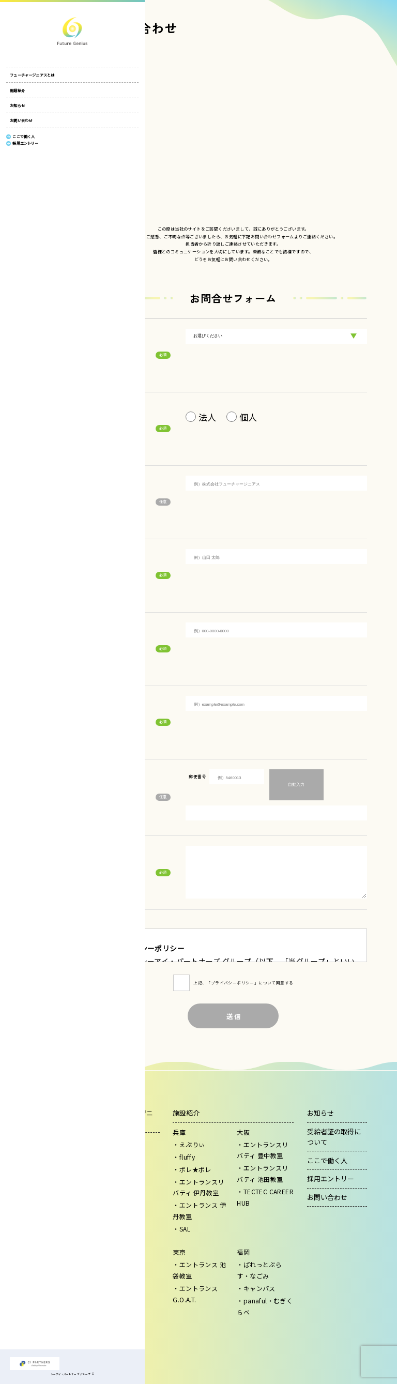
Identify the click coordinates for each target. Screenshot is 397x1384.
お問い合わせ (21, 126)
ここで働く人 (327, 1160)
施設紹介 (17, 96)
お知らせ (17, 111)
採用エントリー (330, 1178)
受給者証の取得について (334, 1137)
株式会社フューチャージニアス (35, 31)
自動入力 (296, 784)
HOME (105, 41)
